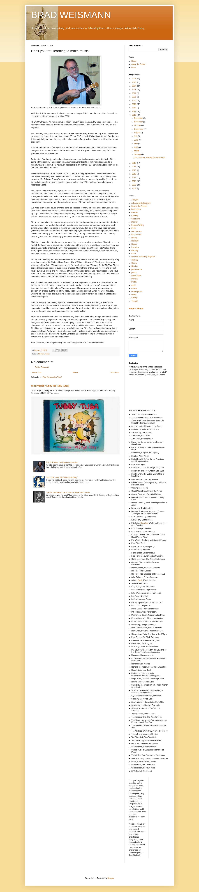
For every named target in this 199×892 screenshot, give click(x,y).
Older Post (114, 373)
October (137, 125)
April (136, 147)
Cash (140, 580)
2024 (134, 86)
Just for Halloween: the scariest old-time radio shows (68, 492)
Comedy (134, 216)
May (136, 143)
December (138, 118)
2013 (134, 170)
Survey (134, 298)
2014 (134, 167)
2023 (134, 90)
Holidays (135, 241)
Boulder (134, 212)
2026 (134, 79)
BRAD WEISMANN (71, 15)
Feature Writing (137, 225)
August (137, 133)
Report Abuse (136, 308)
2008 (134, 188)
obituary (134, 260)
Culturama (135, 219)
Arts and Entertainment (140, 203)
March (137, 151)
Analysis (134, 200)
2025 (134, 82)
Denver (134, 222)
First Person (136, 235)
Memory (41, 354)
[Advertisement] (143, 392)
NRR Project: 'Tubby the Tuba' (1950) (50, 386)
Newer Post (37, 373)
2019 (134, 104)
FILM (133, 228)
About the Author (138, 64)
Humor (134, 244)
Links (133, 67)
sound (134, 295)
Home (75, 373)
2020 (134, 101)
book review (136, 209)
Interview (135, 247)
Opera (134, 263)
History (134, 238)
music (47, 354)
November (138, 122)
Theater (134, 301)
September (139, 129)
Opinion (134, 266)
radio (133, 285)
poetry (134, 272)
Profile (134, 282)
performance (136, 269)
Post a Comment (42, 367)
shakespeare (136, 291)
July (136, 136)
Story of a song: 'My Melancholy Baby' (62, 477)
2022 (134, 93)
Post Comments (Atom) (52, 377)
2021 (134, 97)
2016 (134, 115)
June (136, 140)
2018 (134, 108)
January (137, 154)
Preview (134, 279)
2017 (134, 111)
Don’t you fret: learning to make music (149, 158)
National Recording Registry (143, 257)
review (134, 288)
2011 (134, 178)
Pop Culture (136, 276)
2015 (134, 163)
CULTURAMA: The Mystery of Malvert (62, 462)
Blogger (110, 878)
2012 (134, 174)
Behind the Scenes (139, 206)
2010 (134, 181)
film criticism (136, 231)
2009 (134, 185)
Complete (144, 523)
